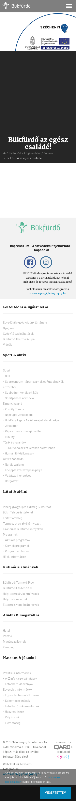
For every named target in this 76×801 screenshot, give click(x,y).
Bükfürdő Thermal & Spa (19, 339)
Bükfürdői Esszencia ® (17, 588)
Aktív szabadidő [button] (13, 459)
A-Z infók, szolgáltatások (21, 678)
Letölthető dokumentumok (22, 706)
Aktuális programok (17, 540)
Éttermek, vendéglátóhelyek (21, 604)
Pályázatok (12, 717)
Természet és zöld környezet (22, 523)
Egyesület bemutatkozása (22, 695)
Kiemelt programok (17, 545)
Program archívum (17, 551)
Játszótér (11, 425)
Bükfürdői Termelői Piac (18, 582)
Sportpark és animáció (19, 398)
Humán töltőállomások (19, 453)
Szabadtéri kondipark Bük (21, 392)
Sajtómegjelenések (17, 700)
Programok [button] (10, 534)
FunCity (10, 437)
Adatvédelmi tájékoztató (51, 246)
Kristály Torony (14, 409)
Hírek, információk (14, 556)
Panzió (7, 636)
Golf (7, 376)
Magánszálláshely (14, 641)
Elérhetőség (12, 723)
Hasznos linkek (14, 711)
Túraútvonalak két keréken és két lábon (30, 448)
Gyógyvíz (9, 328)
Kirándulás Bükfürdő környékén (23, 529)
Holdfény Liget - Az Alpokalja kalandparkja (32, 420)
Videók (48, 153)
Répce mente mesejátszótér (23, 431)
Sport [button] (6, 370)
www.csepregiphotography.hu (47, 293)
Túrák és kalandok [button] (14, 442)
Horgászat (11, 481)
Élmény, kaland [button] (12, 403)
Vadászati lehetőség (18, 475)
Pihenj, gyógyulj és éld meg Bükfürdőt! (27, 507)
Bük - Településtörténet (18, 512)
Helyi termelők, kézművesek (21, 593)
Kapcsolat (41, 250)
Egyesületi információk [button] (17, 689)
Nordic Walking (14, 464)
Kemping (8, 647)
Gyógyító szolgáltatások (18, 333)
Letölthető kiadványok (19, 684)
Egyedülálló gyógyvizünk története (25, 322)
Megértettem (55, 792)
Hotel (6, 630)
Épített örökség (12, 518)
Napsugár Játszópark (19, 414)
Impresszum (19, 246)
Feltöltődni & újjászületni (25, 153)
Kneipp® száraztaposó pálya (23, 470)
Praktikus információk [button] (17, 673)
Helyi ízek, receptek (15, 599)
